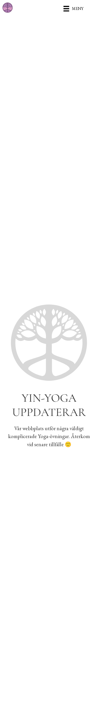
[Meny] (73, 8)
